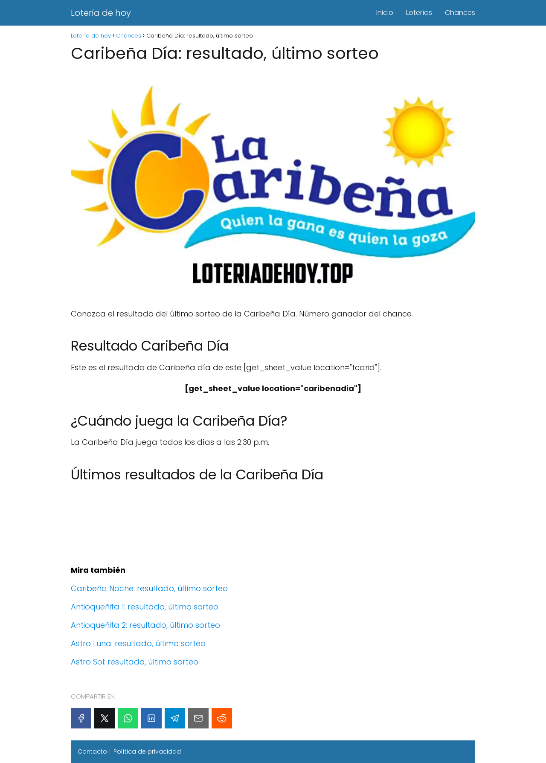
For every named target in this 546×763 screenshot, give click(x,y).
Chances (460, 12)
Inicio (384, 12)
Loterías (419, 12)
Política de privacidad (147, 751)
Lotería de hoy (101, 13)
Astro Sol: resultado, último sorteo (134, 661)
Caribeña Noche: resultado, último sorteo (149, 588)
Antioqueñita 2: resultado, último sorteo (145, 625)
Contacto (92, 751)
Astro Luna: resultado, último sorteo (138, 643)
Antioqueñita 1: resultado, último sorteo (144, 606)
